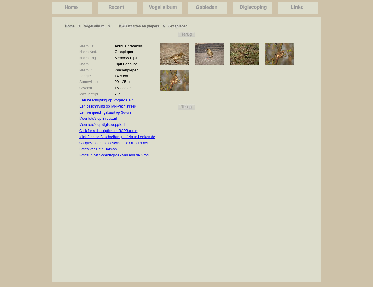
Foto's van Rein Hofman (98, 149)
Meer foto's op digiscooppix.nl (102, 125)
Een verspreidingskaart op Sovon (105, 112)
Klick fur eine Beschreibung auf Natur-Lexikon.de (117, 137)
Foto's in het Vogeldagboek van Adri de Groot (114, 155)
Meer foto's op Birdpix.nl (98, 119)
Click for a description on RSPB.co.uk (108, 131)
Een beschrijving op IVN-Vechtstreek (107, 106)
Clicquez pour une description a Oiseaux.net (113, 143)
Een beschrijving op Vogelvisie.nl (106, 100)
